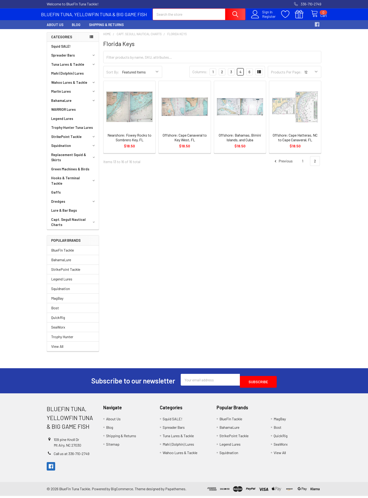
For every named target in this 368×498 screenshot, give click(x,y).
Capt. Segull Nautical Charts (73, 226)
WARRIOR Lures (63, 113)
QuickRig (58, 321)
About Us (55, 29)
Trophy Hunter (62, 341)
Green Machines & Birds (70, 173)
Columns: (199, 76)
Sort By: (112, 76)
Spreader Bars (73, 59)
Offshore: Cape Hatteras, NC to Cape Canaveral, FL (295, 141)
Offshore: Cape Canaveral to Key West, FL (185, 141)
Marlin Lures (73, 95)
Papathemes (175, 491)
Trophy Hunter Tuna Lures (72, 132)
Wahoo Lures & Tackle (73, 86)
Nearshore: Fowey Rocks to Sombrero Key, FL (129, 141)
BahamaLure (73, 105)
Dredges (73, 205)
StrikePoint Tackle (73, 141)
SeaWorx (58, 331)
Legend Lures (62, 123)
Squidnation (73, 150)
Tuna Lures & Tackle (73, 68)
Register (263, 19)
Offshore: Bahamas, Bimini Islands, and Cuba (240, 141)
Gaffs (56, 196)
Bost (55, 312)
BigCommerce (122, 491)
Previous (283, 165)
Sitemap (112, 446)
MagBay (57, 302)
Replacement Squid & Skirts (73, 161)
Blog (76, 29)
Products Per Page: (286, 76)
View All (57, 350)
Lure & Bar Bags (64, 214)
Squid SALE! (61, 50)
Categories (61, 41)
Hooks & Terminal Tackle (73, 185)
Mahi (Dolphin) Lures (67, 77)
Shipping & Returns (106, 29)
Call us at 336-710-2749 (71, 455)
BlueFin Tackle (62, 254)
